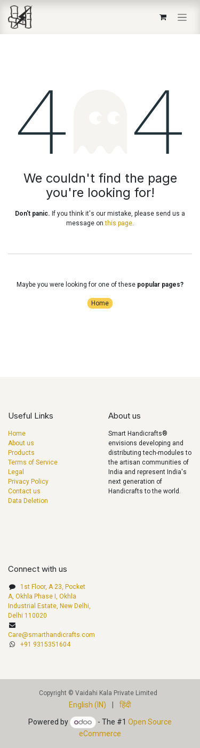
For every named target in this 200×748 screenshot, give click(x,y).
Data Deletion (28, 501)
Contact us (24, 491)
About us (21, 443)
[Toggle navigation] (182, 17)
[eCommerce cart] (162, 17)
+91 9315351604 (45, 644)
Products (21, 452)
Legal (16, 472)
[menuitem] (87, 705)
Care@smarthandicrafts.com (51, 635)
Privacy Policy (28, 481)
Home (100, 303)
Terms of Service (33, 462)
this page (118, 223)
